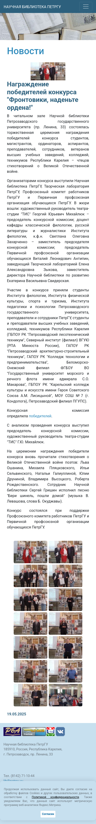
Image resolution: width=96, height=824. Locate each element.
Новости (25, 51)
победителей (40, 416)
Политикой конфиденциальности (55, 797)
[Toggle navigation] (85, 6)
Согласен (48, 814)
